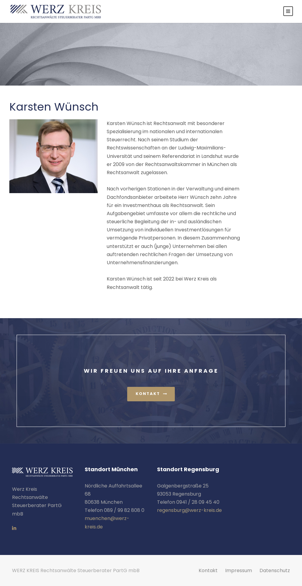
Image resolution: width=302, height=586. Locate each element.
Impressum (238, 570)
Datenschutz (275, 570)
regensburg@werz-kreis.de (189, 510)
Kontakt (208, 570)
